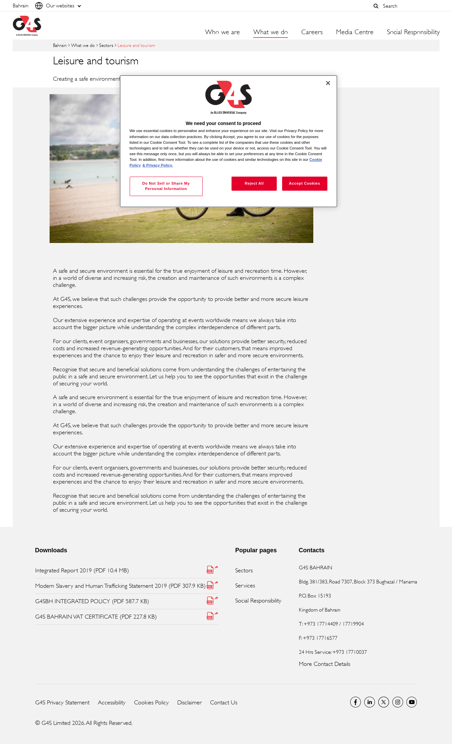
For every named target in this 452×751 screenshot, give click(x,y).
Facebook (355, 702)
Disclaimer (189, 702)
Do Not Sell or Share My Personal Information (166, 186)
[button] (376, 6)
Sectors (106, 45)
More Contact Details (324, 664)
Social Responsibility (258, 600)
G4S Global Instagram (397, 702)
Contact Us (223, 702)
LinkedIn (369, 702)
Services (245, 585)
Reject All (254, 183)
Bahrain (60, 45)
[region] (228, 141)
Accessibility (112, 702)
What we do (83, 45)
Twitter (383, 702)
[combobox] (409, 6)
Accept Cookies (304, 183)
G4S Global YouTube (411, 702)
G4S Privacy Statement (62, 702)
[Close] (328, 83)
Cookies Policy (151, 702)
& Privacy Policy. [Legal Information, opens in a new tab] (157, 165)
